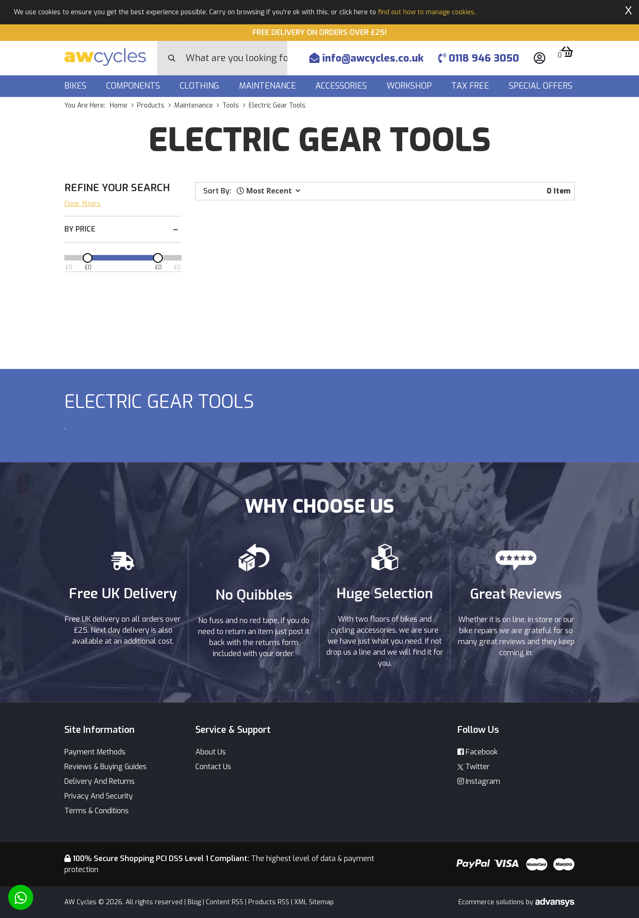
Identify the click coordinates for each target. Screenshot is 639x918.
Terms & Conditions (96, 811)
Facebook (477, 752)
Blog (194, 902)
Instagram (478, 781)
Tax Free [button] (471, 85)
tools (231, 105)
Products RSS (268, 902)
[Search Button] (171, 58)
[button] (268, 190)
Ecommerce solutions (492, 902)
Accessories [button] (342, 85)
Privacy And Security (98, 796)
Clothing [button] (201, 85)
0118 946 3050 (478, 58)
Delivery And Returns (99, 781)
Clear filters (82, 203)
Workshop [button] (410, 85)
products (151, 105)
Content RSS (224, 902)
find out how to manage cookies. (427, 12)
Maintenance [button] (268, 85)
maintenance (193, 105)
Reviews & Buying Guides (105, 766)
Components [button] (134, 85)
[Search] (236, 58)
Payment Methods (95, 752)
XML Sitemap (314, 902)
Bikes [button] (76, 85)
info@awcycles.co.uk (366, 58)
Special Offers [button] (542, 85)
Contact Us (213, 766)
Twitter (473, 766)
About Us (210, 752)
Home (118, 105)
